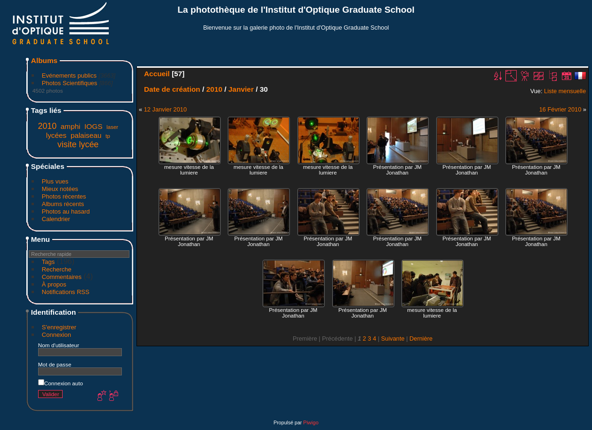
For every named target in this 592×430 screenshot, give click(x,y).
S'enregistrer (59, 327)
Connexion (56, 334)
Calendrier (56, 219)
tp (107, 136)
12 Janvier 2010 (165, 109)
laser (112, 127)
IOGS (93, 126)
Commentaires (62, 276)
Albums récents (63, 203)
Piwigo (310, 422)
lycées (56, 135)
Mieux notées (60, 188)
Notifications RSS (65, 291)
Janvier (241, 89)
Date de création (172, 89)
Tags (48, 261)
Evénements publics (69, 75)
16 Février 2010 (560, 109)
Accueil (157, 74)
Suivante (393, 338)
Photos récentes (64, 196)
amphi (70, 126)
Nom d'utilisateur (58, 345)
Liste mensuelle (565, 91)
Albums (44, 60)
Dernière (420, 338)
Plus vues (55, 181)
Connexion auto (60, 383)
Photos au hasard (66, 211)
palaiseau (86, 135)
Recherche (57, 269)
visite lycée (78, 144)
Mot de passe (55, 364)
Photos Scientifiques (69, 83)
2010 (47, 126)
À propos (54, 284)
